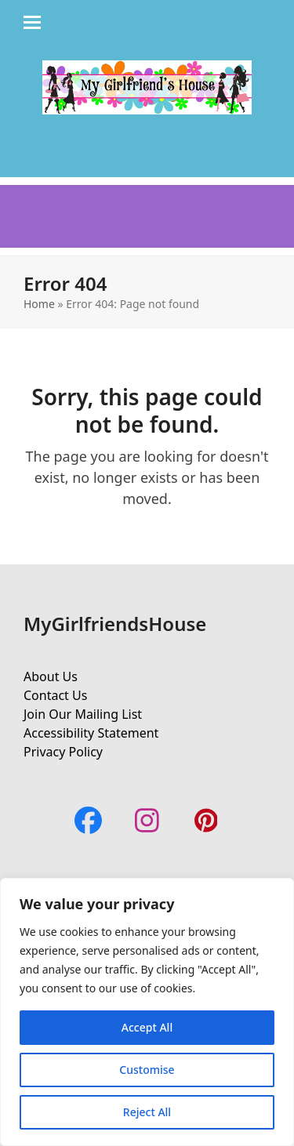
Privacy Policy (63, 751)
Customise (146, 1069)
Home (39, 303)
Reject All (147, 1111)
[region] (147, 1012)
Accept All (147, 1027)
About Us (51, 676)
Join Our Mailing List (83, 714)
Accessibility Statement (91, 733)
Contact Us (55, 695)
